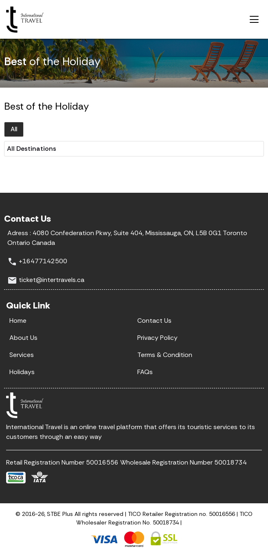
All (14, 129)
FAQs (145, 372)
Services (21, 354)
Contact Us (154, 320)
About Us (23, 337)
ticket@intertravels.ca (51, 279)
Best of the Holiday (46, 106)
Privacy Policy (157, 337)
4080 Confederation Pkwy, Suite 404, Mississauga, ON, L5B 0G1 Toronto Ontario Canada (127, 237)
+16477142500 (43, 261)
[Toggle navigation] (254, 19)
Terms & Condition (164, 354)
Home (17, 320)
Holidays (22, 372)
